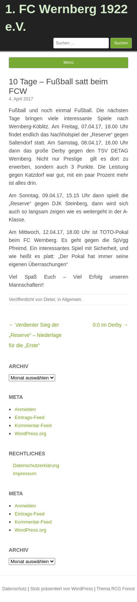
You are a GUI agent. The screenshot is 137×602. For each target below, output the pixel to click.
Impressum (24, 473)
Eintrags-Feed (30, 417)
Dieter (49, 299)
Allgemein (71, 299)
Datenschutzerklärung (36, 465)
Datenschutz (14, 588)
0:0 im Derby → (110, 325)
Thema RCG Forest (115, 588)
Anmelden (25, 409)
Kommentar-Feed (33, 425)
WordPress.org (30, 433)
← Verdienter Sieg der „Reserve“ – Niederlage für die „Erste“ (35, 335)
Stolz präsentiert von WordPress (61, 588)
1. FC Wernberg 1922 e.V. (66, 17)
